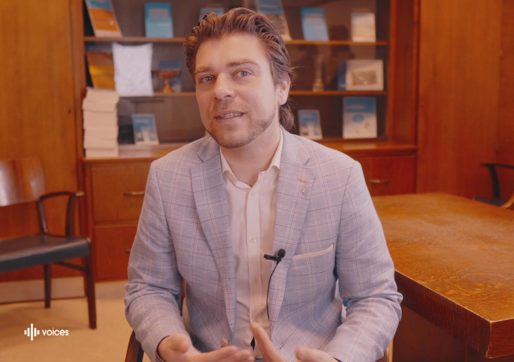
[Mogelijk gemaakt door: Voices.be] (46, 332)
